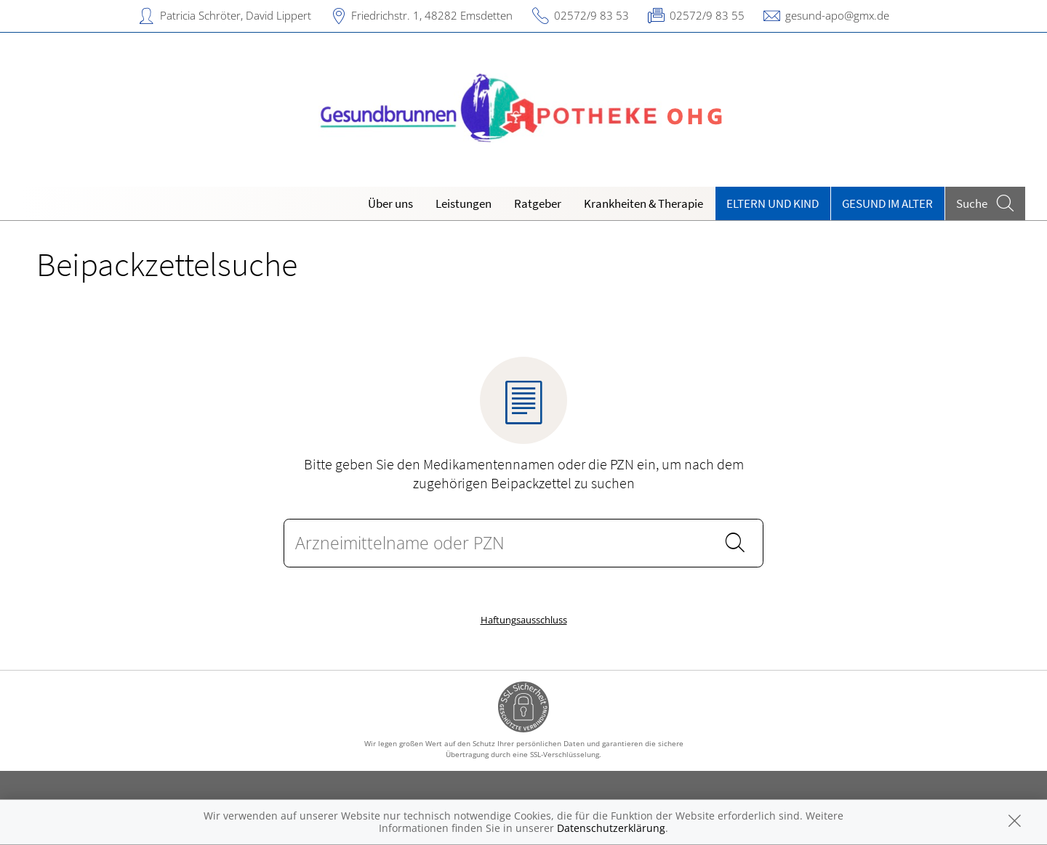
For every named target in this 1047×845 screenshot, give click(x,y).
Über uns (390, 203)
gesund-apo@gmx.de (837, 15)
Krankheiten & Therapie (643, 203)
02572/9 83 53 (591, 15)
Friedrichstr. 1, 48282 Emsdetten (432, 15)
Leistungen (464, 203)
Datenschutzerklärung (611, 828)
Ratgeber (537, 203)
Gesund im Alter (887, 203)
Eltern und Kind (772, 203)
